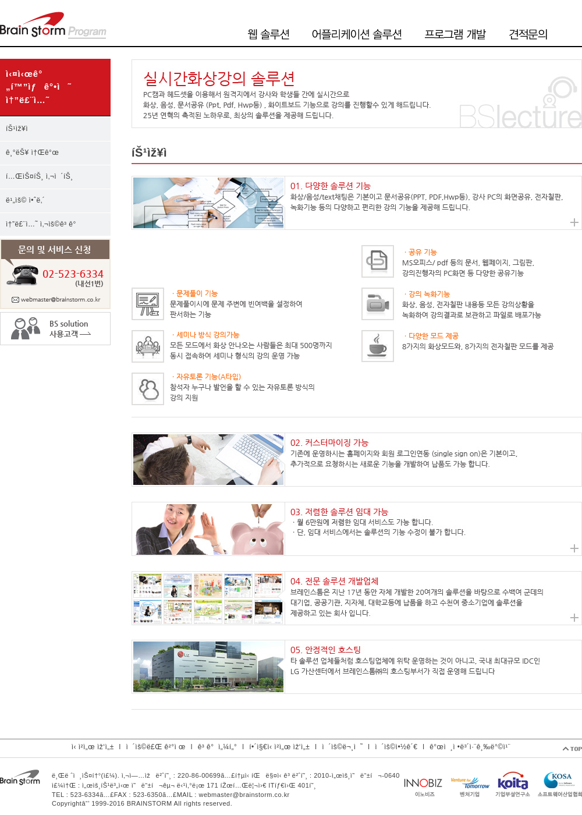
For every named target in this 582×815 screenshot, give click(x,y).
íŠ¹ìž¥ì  (21, 129)
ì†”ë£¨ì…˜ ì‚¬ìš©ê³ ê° (43, 224)
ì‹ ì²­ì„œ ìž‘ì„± (93, 747)
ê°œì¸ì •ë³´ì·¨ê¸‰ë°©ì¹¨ (470, 747)
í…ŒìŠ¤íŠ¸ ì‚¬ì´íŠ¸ (39, 176)
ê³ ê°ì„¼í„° (217, 747)
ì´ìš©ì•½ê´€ (396, 747)
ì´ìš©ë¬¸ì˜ (342, 747)
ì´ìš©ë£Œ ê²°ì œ (156, 747)
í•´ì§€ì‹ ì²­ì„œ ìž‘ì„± (279, 747)
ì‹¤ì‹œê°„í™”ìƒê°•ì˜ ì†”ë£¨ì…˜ (38, 87)
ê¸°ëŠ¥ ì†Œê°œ (32, 152)
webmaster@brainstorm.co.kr (243, 794)
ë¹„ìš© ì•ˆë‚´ (25, 200)
